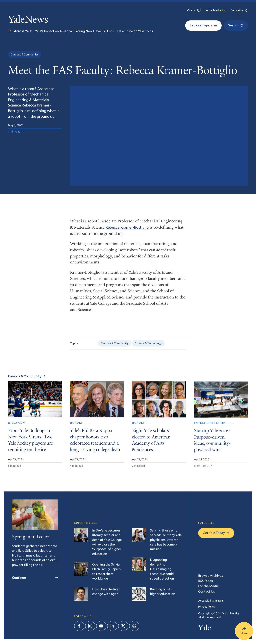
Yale (204, 629)
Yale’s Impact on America (53, 31)
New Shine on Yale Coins (135, 31)
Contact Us (206, 591)
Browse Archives (210, 575)
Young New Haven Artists (95, 31)
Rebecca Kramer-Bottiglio (127, 230)
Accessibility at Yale (210, 600)
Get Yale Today (216, 532)
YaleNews (28, 20)
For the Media (208, 586)
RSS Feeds (205, 580)
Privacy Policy (206, 606)
